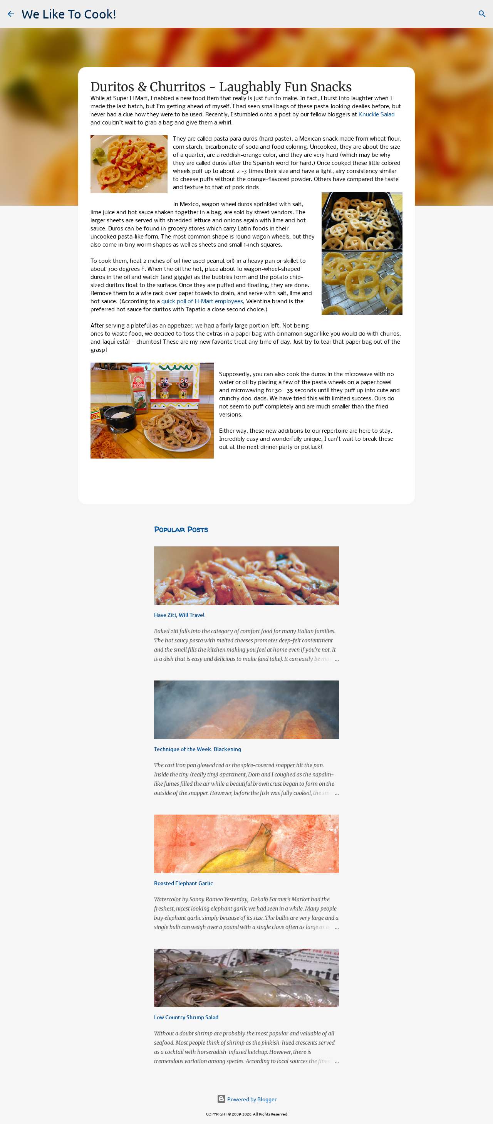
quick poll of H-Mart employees (202, 302)
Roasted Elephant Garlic (183, 883)
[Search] (482, 14)
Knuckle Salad (377, 115)
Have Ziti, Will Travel (179, 614)
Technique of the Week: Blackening (197, 749)
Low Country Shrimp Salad (186, 1017)
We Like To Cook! (69, 13)
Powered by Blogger (247, 1098)
